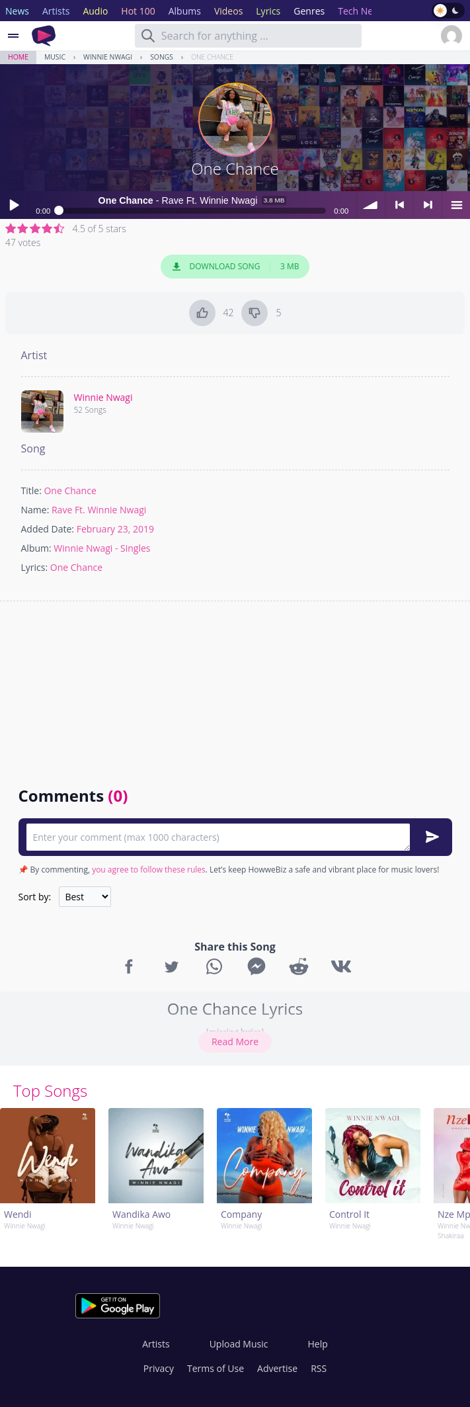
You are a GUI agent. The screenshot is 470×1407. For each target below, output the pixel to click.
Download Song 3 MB (235, 267)
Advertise (277, 1368)
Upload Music (239, 1344)
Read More (235, 1041)
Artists (155, 1344)
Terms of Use (215, 1368)
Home (18, 57)
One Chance (212, 57)
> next (428, 205)
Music (54, 57)
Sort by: (35, 896)
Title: (31, 490)
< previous (399, 205)
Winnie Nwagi (107, 57)
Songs (161, 57)
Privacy (158, 1368)
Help (317, 1344)
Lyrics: (34, 567)
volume (371, 205)
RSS (319, 1368)
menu (456, 205)
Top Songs (50, 1090)
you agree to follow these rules (149, 869)
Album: (36, 548)
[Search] (148, 36)
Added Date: (48, 529)
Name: (35, 509)
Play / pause (14, 205)
